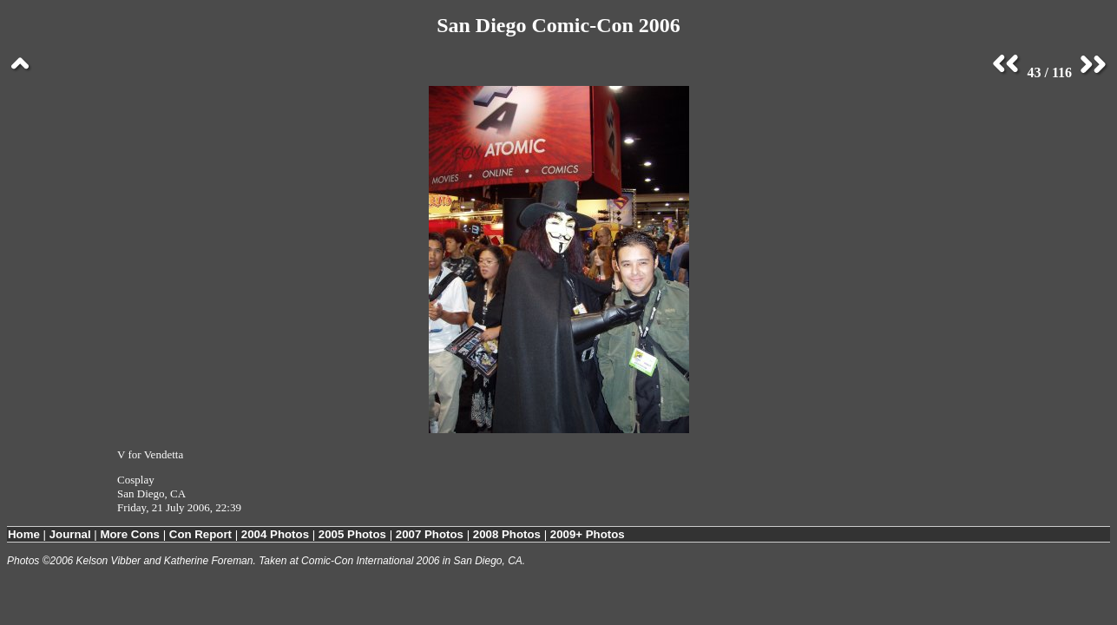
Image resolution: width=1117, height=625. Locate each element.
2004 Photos (275, 534)
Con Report (200, 534)
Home (24, 534)
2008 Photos (507, 534)
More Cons (130, 534)
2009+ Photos (587, 534)
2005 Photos (352, 534)
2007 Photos (429, 534)
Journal (70, 534)
